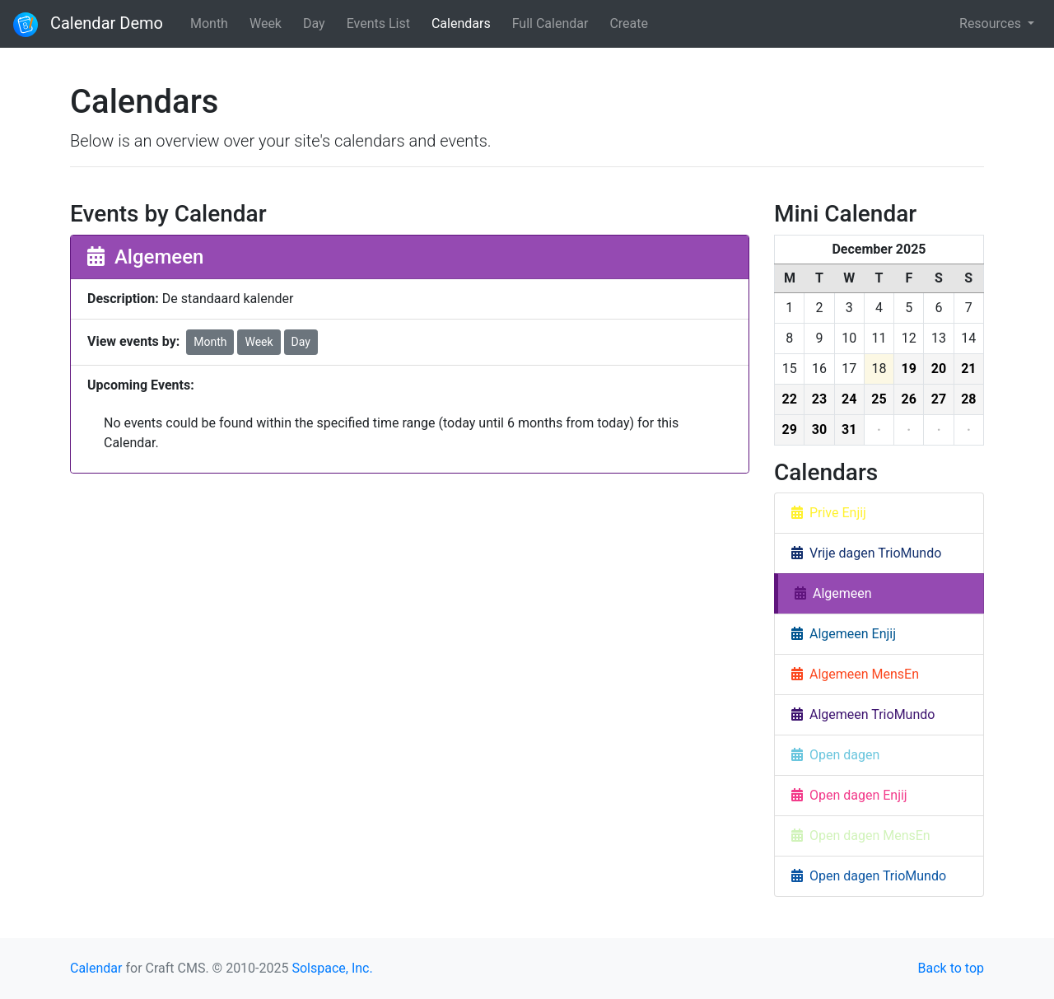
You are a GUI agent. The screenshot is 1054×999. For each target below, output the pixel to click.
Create (628, 23)
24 (849, 399)
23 (819, 399)
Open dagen (835, 755)
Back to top (951, 968)
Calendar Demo (88, 24)
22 (788, 399)
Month (209, 23)
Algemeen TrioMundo (863, 714)
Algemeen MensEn (855, 674)
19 (909, 368)
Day (314, 23)
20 (938, 368)
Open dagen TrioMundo (868, 876)
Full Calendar (550, 23)
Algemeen (833, 593)
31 (849, 429)
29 (788, 429)
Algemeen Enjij (843, 634)
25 (878, 399)
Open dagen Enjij (849, 795)
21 (968, 368)
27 (938, 399)
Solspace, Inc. (331, 968)
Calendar (96, 968)
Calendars (461, 23)
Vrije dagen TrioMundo (866, 553)
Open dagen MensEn (860, 835)
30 (819, 429)
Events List (378, 23)
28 (968, 399)
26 (909, 399)
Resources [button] (991, 23)
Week (266, 23)
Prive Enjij (828, 513)
